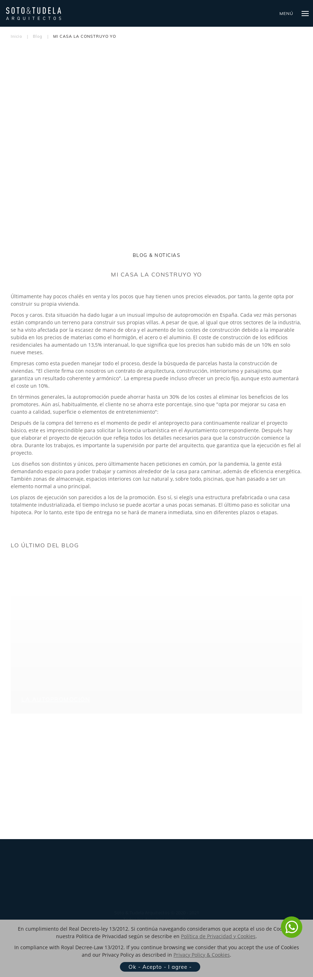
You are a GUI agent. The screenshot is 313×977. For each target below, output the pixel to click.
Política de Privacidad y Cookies (218, 936)
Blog (37, 36)
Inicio (16, 36)
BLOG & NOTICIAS (157, 255)
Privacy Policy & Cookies (201, 954)
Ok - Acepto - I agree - (160, 966)
